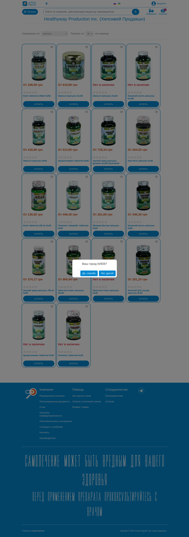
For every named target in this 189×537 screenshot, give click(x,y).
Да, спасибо (89, 273)
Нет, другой (107, 273)
